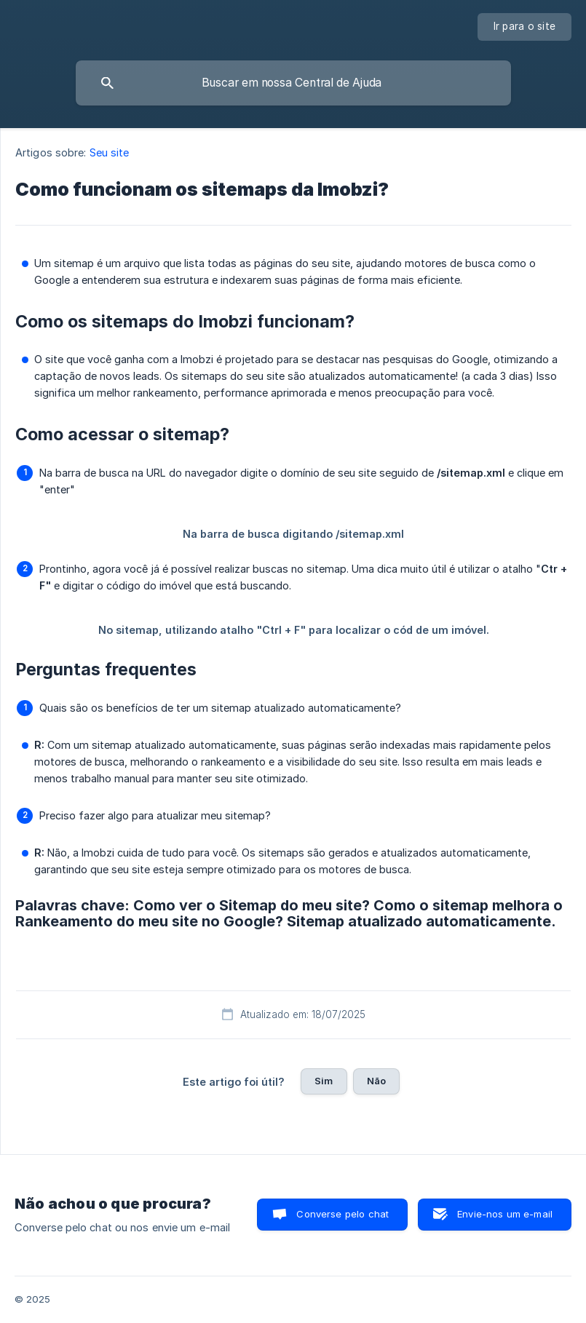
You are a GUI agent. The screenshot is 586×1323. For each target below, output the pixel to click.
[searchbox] (293, 83)
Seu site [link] (110, 152)
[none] (525, 27)
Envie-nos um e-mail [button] (505, 1214)
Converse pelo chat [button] (342, 1214)
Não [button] (376, 1080)
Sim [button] (323, 1080)
